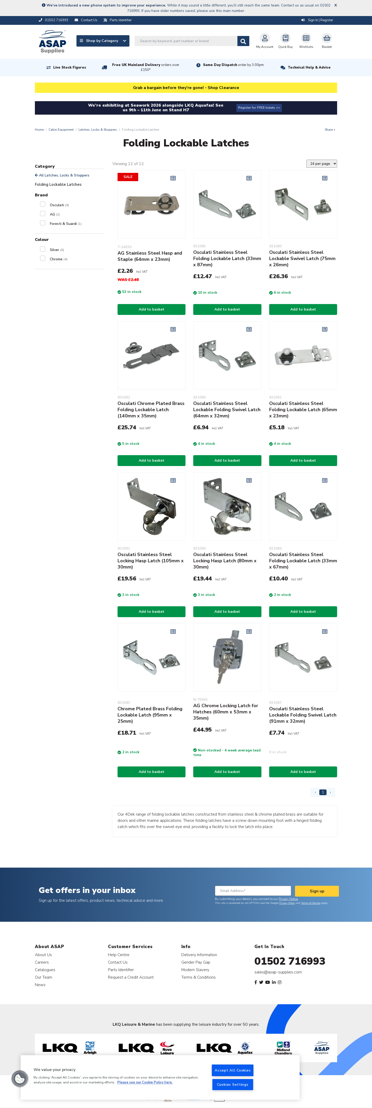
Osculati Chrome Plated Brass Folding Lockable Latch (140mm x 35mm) (151, 409)
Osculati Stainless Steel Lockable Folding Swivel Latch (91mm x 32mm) (302, 715)
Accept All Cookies (233, 1070)
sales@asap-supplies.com (278, 972)
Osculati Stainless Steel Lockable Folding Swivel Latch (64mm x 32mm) (226, 409)
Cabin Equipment (61, 130)
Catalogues (45, 969)
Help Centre (118, 954)
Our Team (43, 977)
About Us (43, 954)
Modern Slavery (195, 969)
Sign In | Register (317, 20)
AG (55, 214)
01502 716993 (290, 961)
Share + (330, 130)
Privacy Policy (287, 903)
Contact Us (118, 962)
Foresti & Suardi (66, 223)
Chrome (58, 259)
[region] (160, 1077)
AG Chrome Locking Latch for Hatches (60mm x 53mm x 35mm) (225, 712)
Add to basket (151, 309)
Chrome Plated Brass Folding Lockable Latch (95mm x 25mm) (150, 715)
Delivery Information (199, 954)
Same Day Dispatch (233, 65)
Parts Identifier (121, 969)
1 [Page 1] (323, 792)
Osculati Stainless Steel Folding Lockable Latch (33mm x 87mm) (227, 258)
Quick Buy (285, 41)
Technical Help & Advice (309, 67)
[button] (20, 1078)
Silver (57, 249)
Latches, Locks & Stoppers (98, 130)
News (40, 984)
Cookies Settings (233, 1084)
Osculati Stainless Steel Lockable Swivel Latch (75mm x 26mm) (302, 258)
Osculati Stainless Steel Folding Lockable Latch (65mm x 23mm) (303, 409)
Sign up (317, 891)
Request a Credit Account (131, 977)
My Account (264, 41)
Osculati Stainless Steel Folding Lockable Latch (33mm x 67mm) (303, 560)
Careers (42, 962)
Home (39, 130)
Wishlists (306, 41)
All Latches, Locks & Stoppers (62, 175)
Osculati (59, 205)
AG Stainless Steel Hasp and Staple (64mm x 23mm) (150, 256)
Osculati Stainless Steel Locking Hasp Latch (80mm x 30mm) (225, 560)
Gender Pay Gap (195, 962)
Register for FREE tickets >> (259, 107)
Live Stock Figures (69, 67)
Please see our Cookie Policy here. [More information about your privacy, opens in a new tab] (145, 1082)
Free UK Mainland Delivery (145, 67)
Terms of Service (310, 903)
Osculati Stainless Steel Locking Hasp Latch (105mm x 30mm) (151, 560)
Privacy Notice (288, 899)
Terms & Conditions (198, 977)
